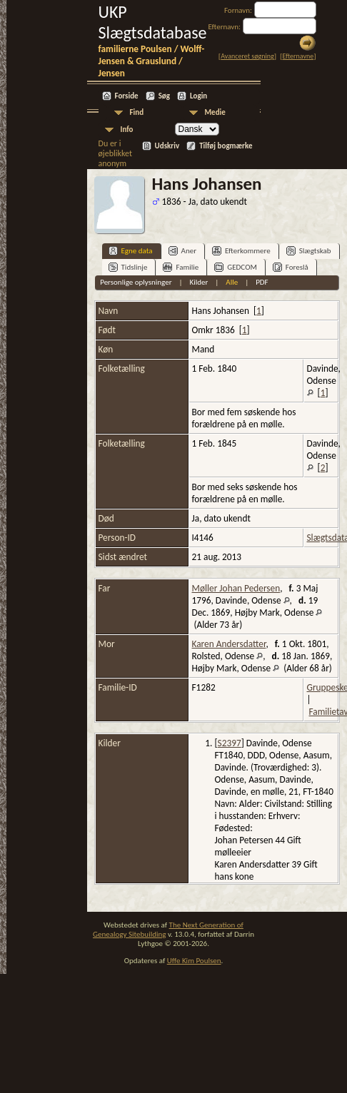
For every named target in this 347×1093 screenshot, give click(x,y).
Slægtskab (308, 250)
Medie (215, 112)
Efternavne (297, 56)
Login (198, 96)
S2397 (229, 743)
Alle (232, 282)
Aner (182, 250)
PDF (262, 282)
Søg (164, 96)
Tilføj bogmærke (225, 146)
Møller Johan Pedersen (236, 588)
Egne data (131, 250)
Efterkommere (241, 250)
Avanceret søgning (247, 56)
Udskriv (167, 146)
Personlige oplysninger (135, 282)
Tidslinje (128, 267)
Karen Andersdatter (229, 644)
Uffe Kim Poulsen (194, 960)
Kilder (198, 282)
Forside (127, 96)
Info (127, 129)
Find (137, 112)
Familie (180, 267)
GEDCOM (235, 267)
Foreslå (290, 267)
